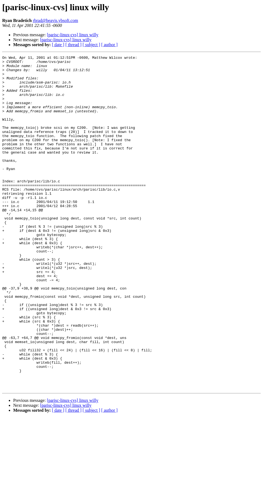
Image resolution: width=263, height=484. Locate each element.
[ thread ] (73, 44)
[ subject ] (91, 44)
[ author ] (109, 44)
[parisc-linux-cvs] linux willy (73, 34)
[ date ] (58, 44)
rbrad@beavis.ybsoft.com (55, 20)
